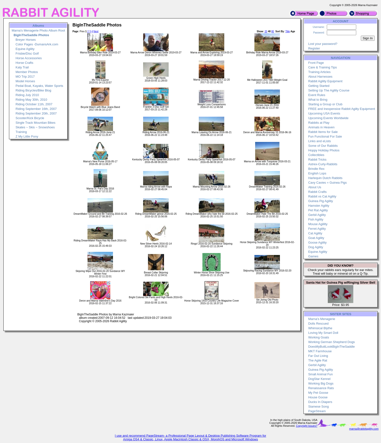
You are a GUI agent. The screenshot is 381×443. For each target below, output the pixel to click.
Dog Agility (315, 247)
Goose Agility (317, 242)
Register (314, 48)
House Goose (318, 397)
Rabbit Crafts (317, 192)
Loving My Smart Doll (323, 333)
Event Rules (316, 95)
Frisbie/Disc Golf (27, 53)
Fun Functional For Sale (325, 136)
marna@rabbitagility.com (364, 428)
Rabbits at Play (318, 122)
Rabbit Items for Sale (323, 132)
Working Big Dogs (320, 383)
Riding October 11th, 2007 (34, 104)
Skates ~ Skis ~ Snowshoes (35, 127)
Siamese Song (318, 406)
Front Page (316, 63)
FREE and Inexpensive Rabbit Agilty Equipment (341, 109)
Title (287, 31)
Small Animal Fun (320, 374)
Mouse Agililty (317, 224)
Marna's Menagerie (321, 319)
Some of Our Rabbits (323, 146)
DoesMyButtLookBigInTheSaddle (331, 346)
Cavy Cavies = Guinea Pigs (327, 182)
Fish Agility (315, 219)
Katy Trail (22, 67)
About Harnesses (320, 76)
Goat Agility (316, 238)
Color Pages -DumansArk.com (37, 44)
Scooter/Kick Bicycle (30, 118)
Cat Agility (315, 233)
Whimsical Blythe (320, 328)
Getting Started (318, 86)
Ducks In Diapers (320, 402)
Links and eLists (319, 141)
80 (272, 31)
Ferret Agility (317, 228)
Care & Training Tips (322, 67)
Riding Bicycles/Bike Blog (33, 90)
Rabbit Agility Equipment (325, 81)
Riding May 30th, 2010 (31, 99)
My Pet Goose (318, 392)
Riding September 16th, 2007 (36, 109)
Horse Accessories (29, 58)
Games (313, 256)
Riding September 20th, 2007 (36, 113)
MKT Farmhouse (320, 351)
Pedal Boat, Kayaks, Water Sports (39, 86)
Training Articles (319, 72)
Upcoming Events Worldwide (328, 118)
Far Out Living (318, 356)
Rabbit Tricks (317, 159)
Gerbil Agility (317, 215)
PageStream (317, 411)
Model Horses (25, 81)
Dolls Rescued (318, 323)
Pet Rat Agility (318, 210)
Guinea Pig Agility (320, 201)
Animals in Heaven (321, 127)
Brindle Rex (316, 169)
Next (95, 31)
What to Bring (317, 99)
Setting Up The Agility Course (328, 90)
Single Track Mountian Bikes (35, 122)
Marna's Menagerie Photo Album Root (38, 30)
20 (266, 31)
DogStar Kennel (319, 379)
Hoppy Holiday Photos (323, 150)
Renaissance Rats (321, 388)
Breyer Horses (26, 39)
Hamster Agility (318, 205)
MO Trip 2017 (25, 76)
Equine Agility (25, 49)
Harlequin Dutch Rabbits (325, 178)
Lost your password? (322, 44)
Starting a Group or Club (325, 104)
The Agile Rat (317, 360)
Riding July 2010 (27, 95)
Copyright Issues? (306, 425)
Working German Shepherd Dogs (331, 342)
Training (21, 132)
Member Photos (27, 72)
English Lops (317, 173)
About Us (314, 187)
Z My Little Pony (27, 136)
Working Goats (318, 337)
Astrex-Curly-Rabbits (322, 164)
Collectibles (316, 155)
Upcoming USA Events (324, 113)
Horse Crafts (24, 63)
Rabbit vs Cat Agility (322, 196)
